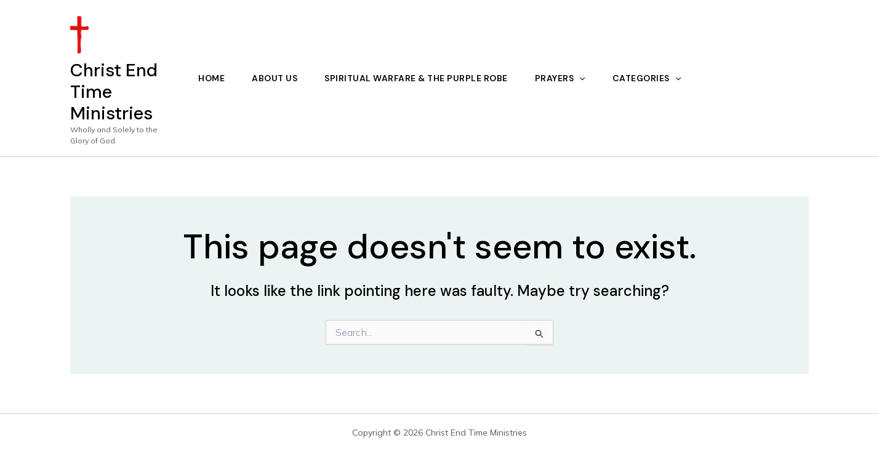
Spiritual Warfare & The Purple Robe (416, 78)
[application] (579, 78)
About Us (274, 78)
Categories (646, 78)
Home (211, 78)
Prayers (560, 78)
